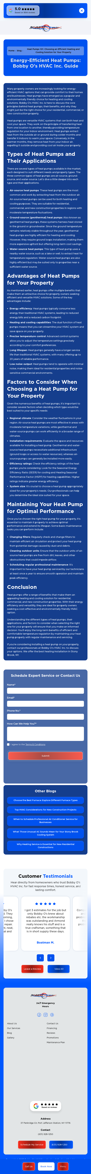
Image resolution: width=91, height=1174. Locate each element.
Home (11, 51)
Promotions (53, 1038)
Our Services (13, 1028)
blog (19, 51)
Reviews (51, 1033)
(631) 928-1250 (45, 1134)
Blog (9, 1033)
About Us (12, 1024)
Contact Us (52, 1024)
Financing (52, 1028)
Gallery (10, 1038)
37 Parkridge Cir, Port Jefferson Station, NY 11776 (45, 1123)
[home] (45, 27)
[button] (63, 1166)
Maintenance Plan (56, 1043)
